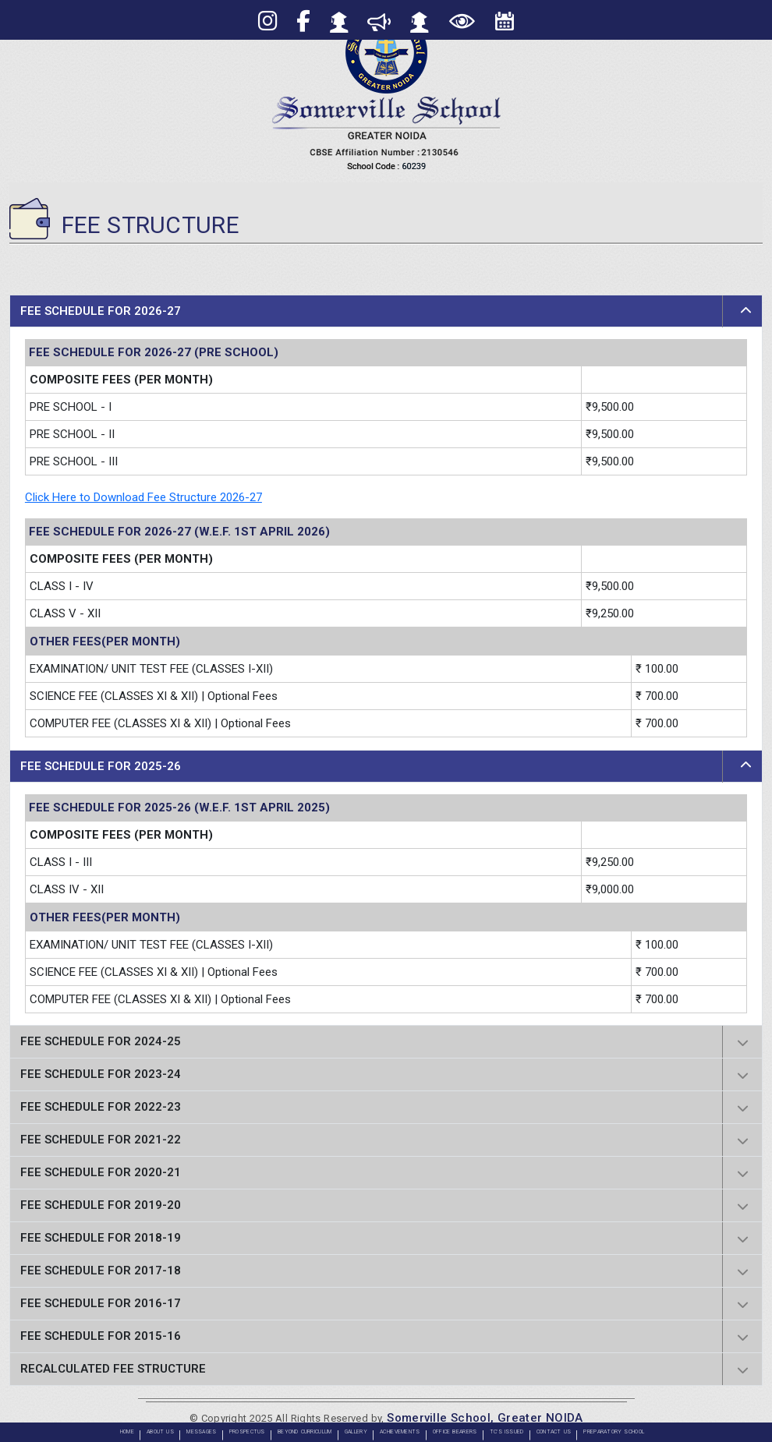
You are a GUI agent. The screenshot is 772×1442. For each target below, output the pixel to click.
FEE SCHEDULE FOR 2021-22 (100, 1140)
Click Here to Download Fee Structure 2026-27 (143, 497)
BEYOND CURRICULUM (305, 1432)
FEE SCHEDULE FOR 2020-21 (100, 1172)
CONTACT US (554, 1432)
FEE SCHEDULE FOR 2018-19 (100, 1238)
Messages (201, 1432)
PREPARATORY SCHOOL (613, 1432)
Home (127, 1432)
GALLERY (356, 1432)
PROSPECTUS (247, 1432)
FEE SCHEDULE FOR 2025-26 (100, 766)
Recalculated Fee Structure (113, 1369)
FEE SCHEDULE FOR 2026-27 (100, 311)
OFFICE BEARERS (455, 1432)
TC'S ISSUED (507, 1432)
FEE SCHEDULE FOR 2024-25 (100, 1041)
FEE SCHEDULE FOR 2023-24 (100, 1074)
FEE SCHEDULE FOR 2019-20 (100, 1205)
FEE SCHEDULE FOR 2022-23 (100, 1107)
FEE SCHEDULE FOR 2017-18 (100, 1271)
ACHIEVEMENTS (400, 1432)
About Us (160, 1432)
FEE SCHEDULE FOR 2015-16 (100, 1336)
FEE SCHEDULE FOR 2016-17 (100, 1303)
